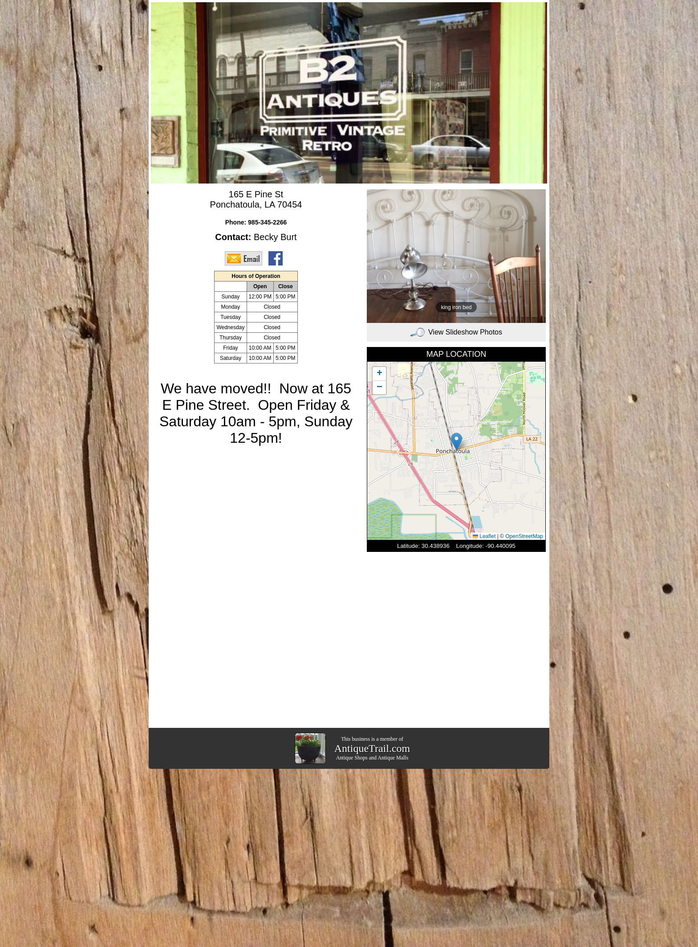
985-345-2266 (267, 222)
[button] (456, 442)
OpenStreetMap (524, 536)
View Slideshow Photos (456, 332)
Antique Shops (352, 758)
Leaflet (484, 536)
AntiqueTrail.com (372, 748)
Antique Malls (392, 758)
